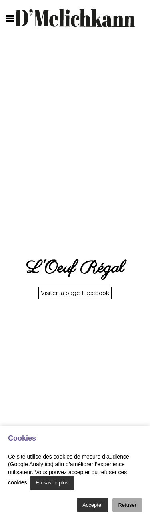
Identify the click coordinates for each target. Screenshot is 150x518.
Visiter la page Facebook (75, 293)
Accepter (92, 505)
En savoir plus (52, 483)
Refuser (127, 505)
